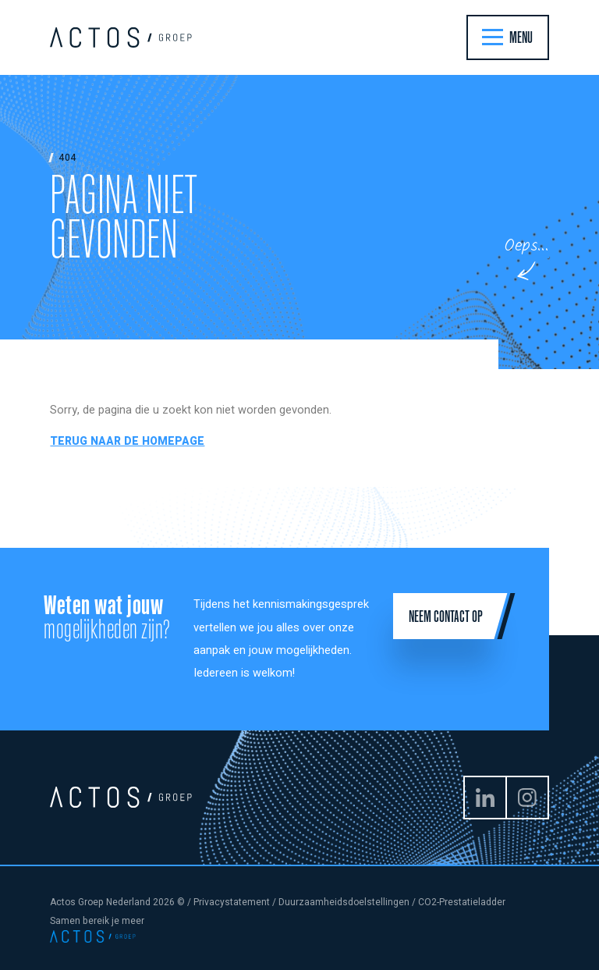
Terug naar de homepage (127, 441)
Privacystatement (231, 902)
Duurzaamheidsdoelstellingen (343, 902)
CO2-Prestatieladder (461, 902)
